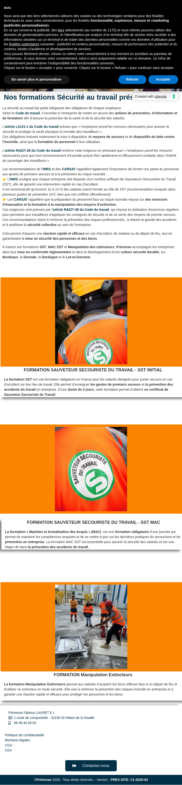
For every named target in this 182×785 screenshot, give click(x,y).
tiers (61, 30)
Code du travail (27, 113)
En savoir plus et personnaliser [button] (37, 79)
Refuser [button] (132, 79)
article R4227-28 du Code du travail (33, 150)
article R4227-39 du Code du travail (81, 210)
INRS (47, 169)
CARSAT (69, 169)
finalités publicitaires (24, 44)
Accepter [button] (163, 79)
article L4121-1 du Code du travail (31, 127)
